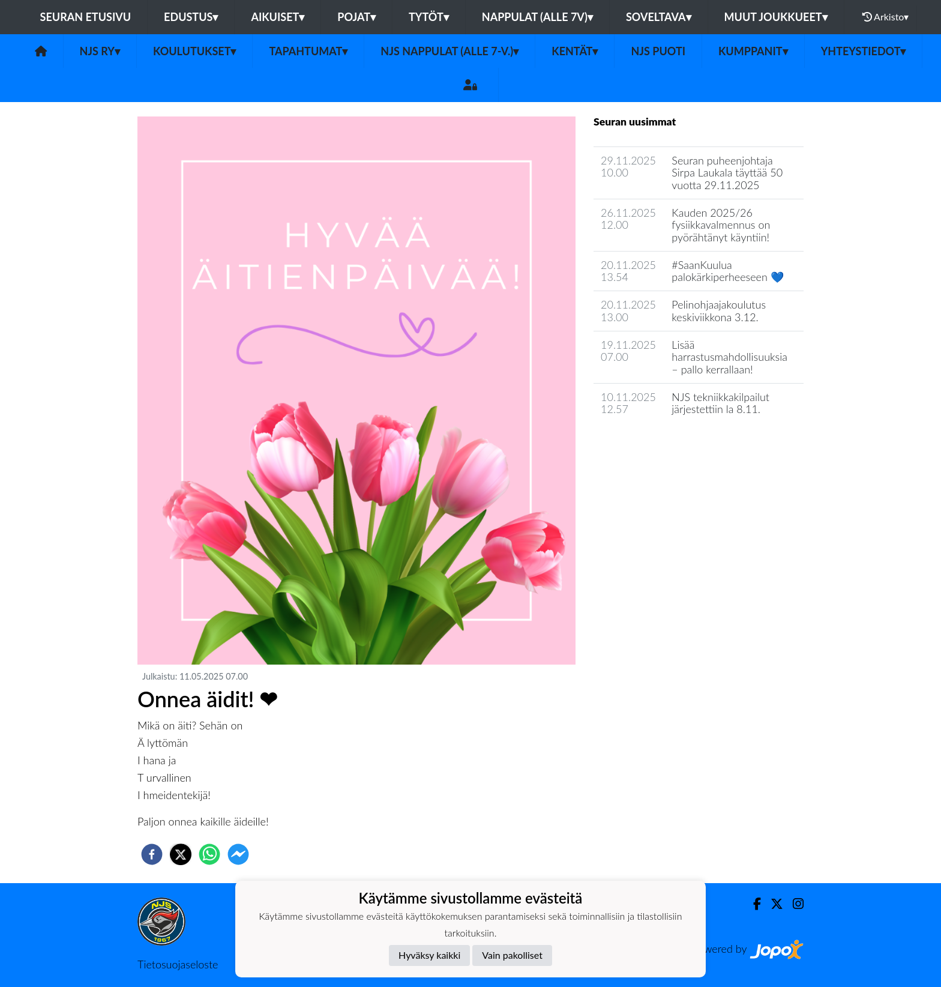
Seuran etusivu (85, 16)
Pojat (356, 16)
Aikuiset (277, 16)
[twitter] (180, 854)
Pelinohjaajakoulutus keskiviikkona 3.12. (719, 311)
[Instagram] (793, 904)
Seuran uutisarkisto (646, 443)
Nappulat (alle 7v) (537, 16)
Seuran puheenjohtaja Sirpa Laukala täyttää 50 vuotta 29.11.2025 (727, 173)
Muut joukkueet (776, 16)
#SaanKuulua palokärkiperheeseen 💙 (727, 271)
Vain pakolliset (512, 955)
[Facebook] (752, 904)
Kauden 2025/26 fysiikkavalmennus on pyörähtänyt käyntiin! (721, 225)
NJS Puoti (658, 51)
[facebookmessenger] (238, 854)
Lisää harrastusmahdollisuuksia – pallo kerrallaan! (729, 357)
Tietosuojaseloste (177, 964)
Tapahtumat (308, 51)
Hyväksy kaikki (429, 955)
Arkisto (885, 17)
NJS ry (100, 51)
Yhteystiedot (863, 51)
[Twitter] (772, 904)
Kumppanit (753, 51)
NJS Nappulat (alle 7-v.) (449, 51)
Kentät (575, 51)
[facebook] (152, 854)
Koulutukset (194, 51)
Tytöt (429, 16)
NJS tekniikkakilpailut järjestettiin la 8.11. (720, 403)
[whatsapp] (209, 854)
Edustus (191, 16)
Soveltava (658, 16)
